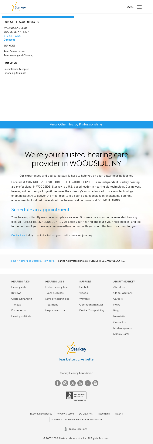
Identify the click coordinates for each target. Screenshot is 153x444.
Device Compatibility (91, 310)
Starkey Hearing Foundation (76, 372)
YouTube (80, 383)
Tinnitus (16, 304)
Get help (84, 287)
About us (118, 287)
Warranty (84, 298)
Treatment (51, 304)
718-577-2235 (12, 35)
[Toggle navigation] (133, 6)
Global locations (122, 292)
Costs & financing (21, 298)
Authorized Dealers (30, 260)
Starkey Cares (121, 333)
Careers (118, 298)
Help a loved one (55, 310)
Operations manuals (91, 304)
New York (48, 260)
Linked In (88, 383)
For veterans (18, 310)
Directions (9, 39)
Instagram (65, 383)
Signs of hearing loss (57, 298)
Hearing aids (18, 287)
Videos (83, 292)
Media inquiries (122, 328)
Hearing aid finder (21, 316)
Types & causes (54, 292)
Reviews (16, 292)
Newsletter (119, 316)
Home (13, 260)
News (116, 304)
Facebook (58, 383)
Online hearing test (56, 287)
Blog (116, 310)
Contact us (18, 235)
